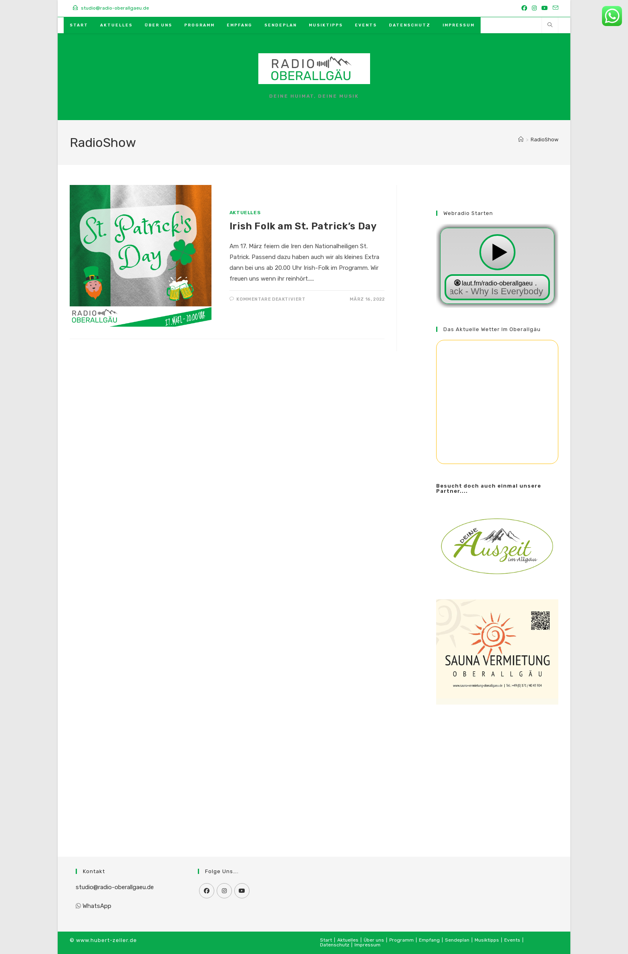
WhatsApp (97, 906)
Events (512, 940)
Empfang (429, 940)
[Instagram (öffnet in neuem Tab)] (534, 8)
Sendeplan (457, 940)
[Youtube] (242, 890)
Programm (401, 940)
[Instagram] (224, 890)
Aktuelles (244, 212)
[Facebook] (206, 890)
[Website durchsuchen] (550, 25)
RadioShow (544, 140)
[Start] (520, 140)
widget (497, 266)
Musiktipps (487, 940)
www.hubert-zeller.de (106, 940)
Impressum (367, 945)
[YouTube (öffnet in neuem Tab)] (544, 8)
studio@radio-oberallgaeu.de (115, 887)
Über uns (374, 940)
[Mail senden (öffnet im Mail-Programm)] (554, 8)
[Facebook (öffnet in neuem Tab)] (524, 8)
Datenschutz (334, 945)
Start (326, 940)
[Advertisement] (497, 771)
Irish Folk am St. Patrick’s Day (303, 226)
